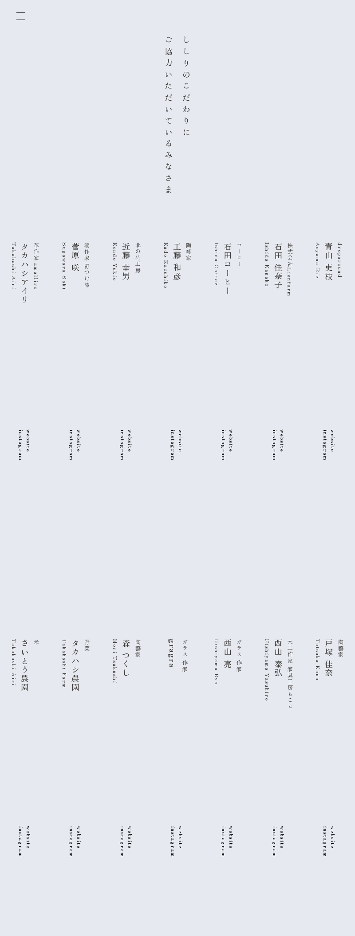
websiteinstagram (329, 445)
